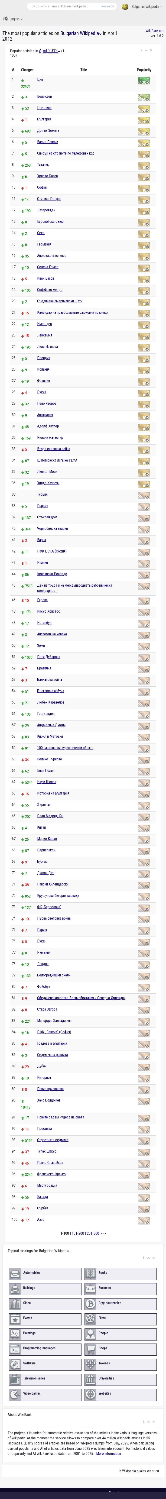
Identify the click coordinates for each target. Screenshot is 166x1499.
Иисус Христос (48, 611)
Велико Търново (49, 759)
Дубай (41, 1066)
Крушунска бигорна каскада (58, 895)
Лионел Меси (47, 471)
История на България (53, 793)
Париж (42, 929)
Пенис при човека (50, 1089)
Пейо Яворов (46, 403)
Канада (42, 1197)
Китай (41, 827)
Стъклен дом (47, 517)
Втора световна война (53, 449)
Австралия (45, 415)
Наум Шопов (46, 782)
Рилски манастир (50, 437)
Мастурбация (47, 1185)
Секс (41, 233)
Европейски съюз (50, 221)
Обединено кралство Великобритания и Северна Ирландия (81, 998)
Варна (41, 540)
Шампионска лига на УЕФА (57, 460)
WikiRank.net (155, 31)
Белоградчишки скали (53, 975)
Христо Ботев (47, 176)
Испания (43, 369)
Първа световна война (54, 918)
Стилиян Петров (49, 199)
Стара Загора (47, 1009)
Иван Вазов (45, 278)
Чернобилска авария (52, 528)
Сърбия (42, 1208)
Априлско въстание (51, 255)
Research (107, 6)
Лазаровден (46, 210)
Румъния (43, 952)
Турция (42, 494)
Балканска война (49, 679)
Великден (44, 96)
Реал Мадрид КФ (50, 816)
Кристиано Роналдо (52, 574)
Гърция (42, 506)
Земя (41, 645)
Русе (41, 941)
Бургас (42, 861)
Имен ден (44, 324)
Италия (42, 562)
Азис (40, 1219)
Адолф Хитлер (48, 426)
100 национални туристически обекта (65, 748)
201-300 (93, 1233)
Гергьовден (46, 713)
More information (108, 1453)
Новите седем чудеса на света (60, 1117)
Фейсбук (43, 986)
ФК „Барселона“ (49, 907)
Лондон (43, 964)
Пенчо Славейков (50, 1162)
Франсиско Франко (51, 1174)
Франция (43, 380)
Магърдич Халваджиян (54, 1020)
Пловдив (43, 358)
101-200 (78, 1233)
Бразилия (44, 668)
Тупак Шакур (46, 1151)
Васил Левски (47, 142)
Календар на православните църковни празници (72, 312)
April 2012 (49, 50)
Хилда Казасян (48, 483)
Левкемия (44, 335)
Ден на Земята (48, 130)
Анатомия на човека (52, 634)
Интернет (44, 1077)
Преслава (44, 1128)
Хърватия (44, 804)
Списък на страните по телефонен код (65, 153)
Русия (41, 392)
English (13, 18)
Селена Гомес (48, 267)
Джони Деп (45, 873)
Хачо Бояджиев (49, 1100)
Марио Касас (47, 839)
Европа (42, 600)
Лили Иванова (47, 346)
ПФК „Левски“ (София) (54, 1032)
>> (104, 1233)
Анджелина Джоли (51, 725)
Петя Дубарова (48, 657)
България (44, 119)
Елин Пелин (45, 770)
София (42, 187)
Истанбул (44, 622)
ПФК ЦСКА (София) (52, 551)
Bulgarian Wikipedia (142, 6)
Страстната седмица (52, 1140)
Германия (44, 244)
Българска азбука (50, 691)
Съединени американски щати (59, 301)
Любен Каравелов (50, 702)
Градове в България (52, 1043)
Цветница (44, 108)
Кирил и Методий (50, 736)
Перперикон (46, 850)
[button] (141, 50)
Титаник (43, 164)
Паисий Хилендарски (52, 884)
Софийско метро (49, 290)
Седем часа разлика (52, 1055)
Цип (40, 79)
